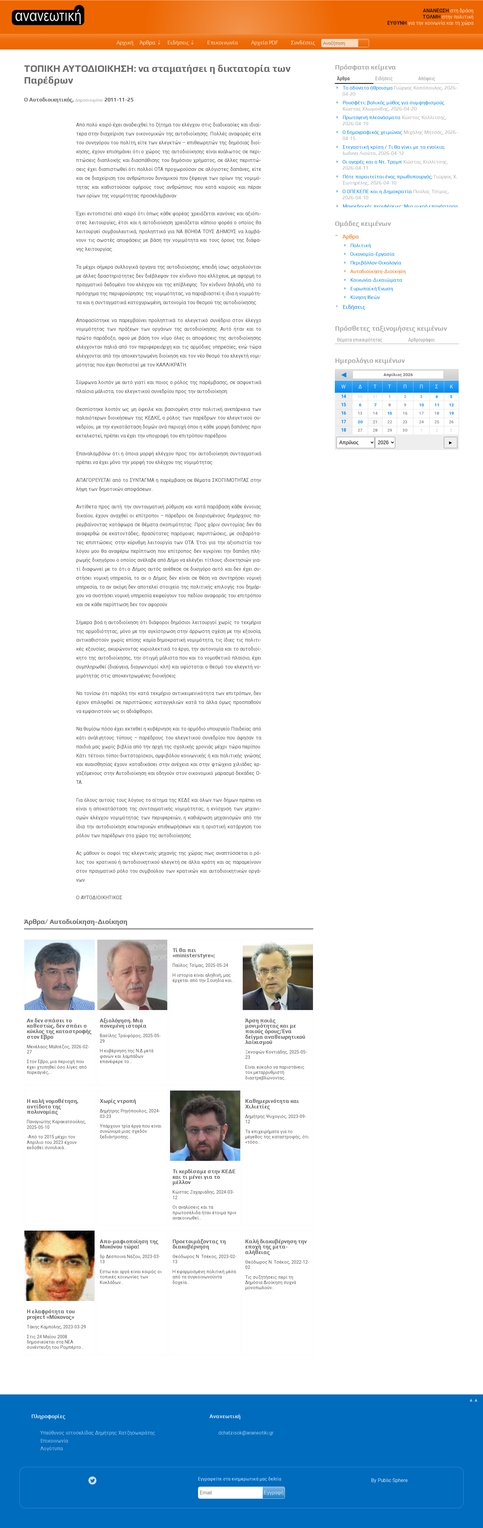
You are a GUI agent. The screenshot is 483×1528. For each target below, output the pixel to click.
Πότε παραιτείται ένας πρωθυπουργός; (400, 180)
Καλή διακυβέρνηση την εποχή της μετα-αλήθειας (276, 1246)
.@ (246, 1433)
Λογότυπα (51, 1448)
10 (421, 404)
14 (343, 396)
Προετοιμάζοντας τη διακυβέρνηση (199, 1244)
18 (343, 430)
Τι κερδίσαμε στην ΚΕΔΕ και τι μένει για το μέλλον (203, 1176)
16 (343, 413)
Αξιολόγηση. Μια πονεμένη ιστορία (123, 1023)
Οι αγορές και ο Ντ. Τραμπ (395, 165)
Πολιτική (360, 245)
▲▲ (473, 1400)
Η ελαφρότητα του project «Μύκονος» (51, 1314)
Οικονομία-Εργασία (372, 254)
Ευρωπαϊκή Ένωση (371, 289)
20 (360, 421)
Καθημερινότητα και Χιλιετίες (272, 1104)
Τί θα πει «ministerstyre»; (193, 953)
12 (451, 404)
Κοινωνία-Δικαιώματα (376, 280)
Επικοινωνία (219, 42)
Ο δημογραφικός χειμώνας (400, 135)
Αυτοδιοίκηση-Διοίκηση (378, 271)
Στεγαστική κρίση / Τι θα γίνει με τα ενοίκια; (394, 150)
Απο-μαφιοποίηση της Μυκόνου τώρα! (129, 1244)
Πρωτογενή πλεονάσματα (395, 120)
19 (451, 413)
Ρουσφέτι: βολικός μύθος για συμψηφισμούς (393, 106)
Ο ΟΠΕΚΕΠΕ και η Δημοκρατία (396, 194)
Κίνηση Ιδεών (365, 297)
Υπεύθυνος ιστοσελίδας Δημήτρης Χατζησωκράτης (97, 1433)
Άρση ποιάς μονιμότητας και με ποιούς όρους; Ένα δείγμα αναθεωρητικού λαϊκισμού (275, 1031)
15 (343, 405)
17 (343, 421)
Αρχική (124, 42)
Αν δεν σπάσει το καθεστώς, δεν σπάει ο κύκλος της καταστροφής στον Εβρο (59, 1028)
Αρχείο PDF (261, 42)
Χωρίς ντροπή (118, 1101)
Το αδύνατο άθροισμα (400, 91)
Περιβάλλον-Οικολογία (375, 263)
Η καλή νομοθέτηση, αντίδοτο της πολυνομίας (53, 1106)
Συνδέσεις (299, 42)
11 (436, 404)
